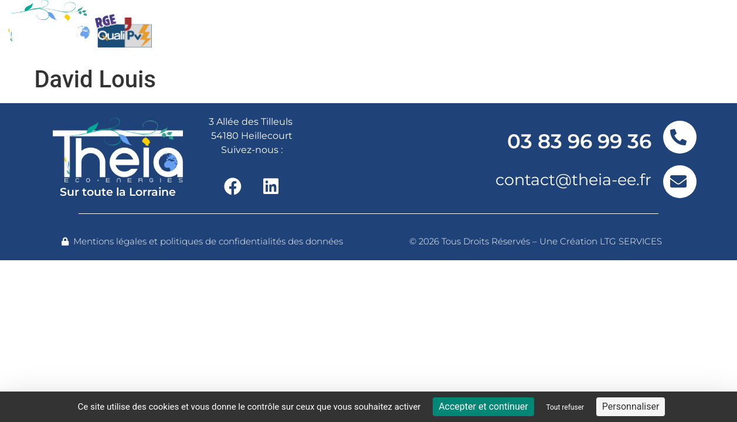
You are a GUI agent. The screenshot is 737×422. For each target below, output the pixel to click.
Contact (637, 30)
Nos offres (222, 30)
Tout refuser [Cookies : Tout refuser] (565, 407)
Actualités (554, 30)
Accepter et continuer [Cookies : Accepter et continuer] (483, 406)
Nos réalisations (447, 30)
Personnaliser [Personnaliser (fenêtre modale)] (631, 406)
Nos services (326, 30)
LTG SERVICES (631, 241)
